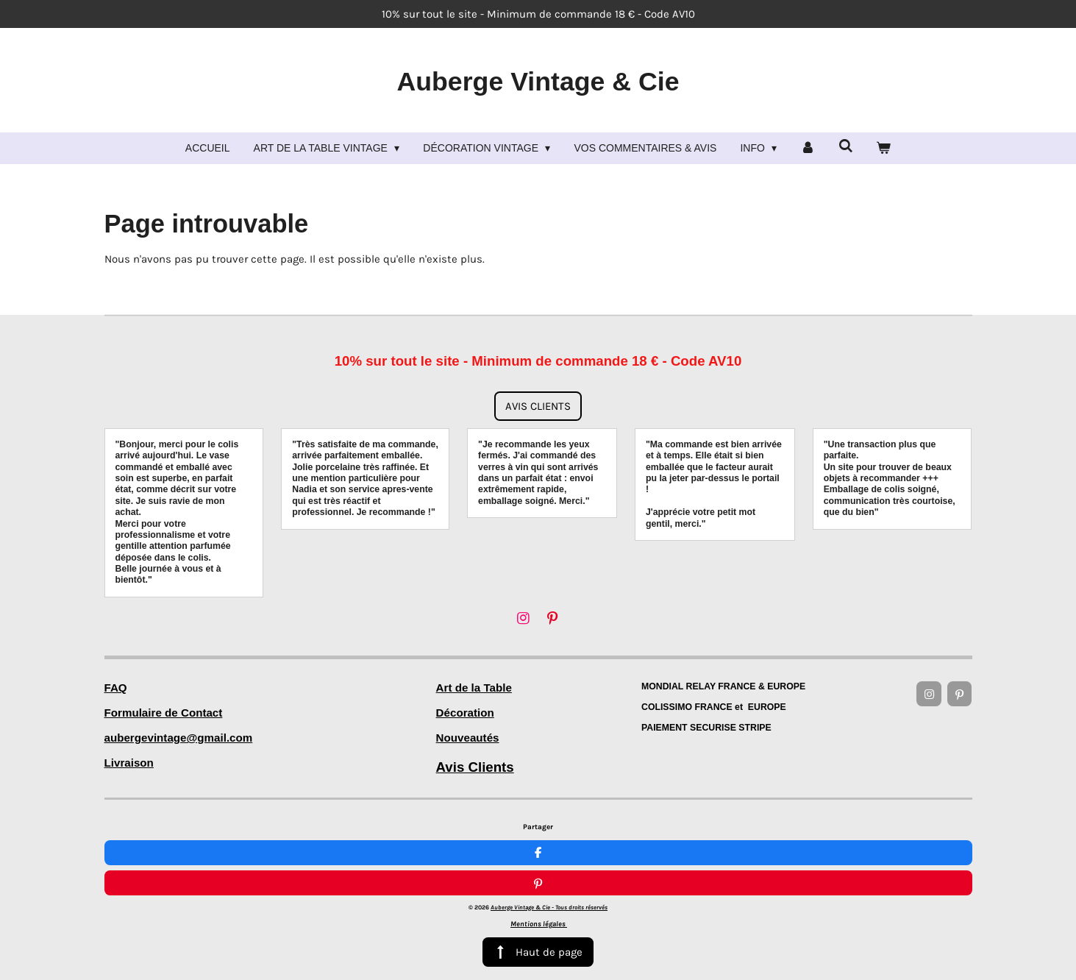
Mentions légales (538, 894)
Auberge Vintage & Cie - (549, 877)
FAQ (115, 687)
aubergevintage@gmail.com (178, 737)
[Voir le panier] (884, 148)
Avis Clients (475, 767)
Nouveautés (467, 737)
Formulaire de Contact (163, 712)
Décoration (465, 712)
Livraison (129, 762)
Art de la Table (474, 687)
